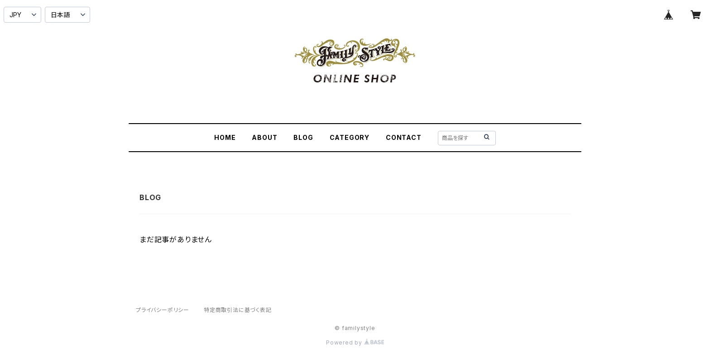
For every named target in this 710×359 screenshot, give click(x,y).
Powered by (355, 342)
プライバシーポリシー (162, 309)
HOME (224, 137)
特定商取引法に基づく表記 (238, 309)
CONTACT (404, 137)
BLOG (303, 137)
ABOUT (264, 137)
